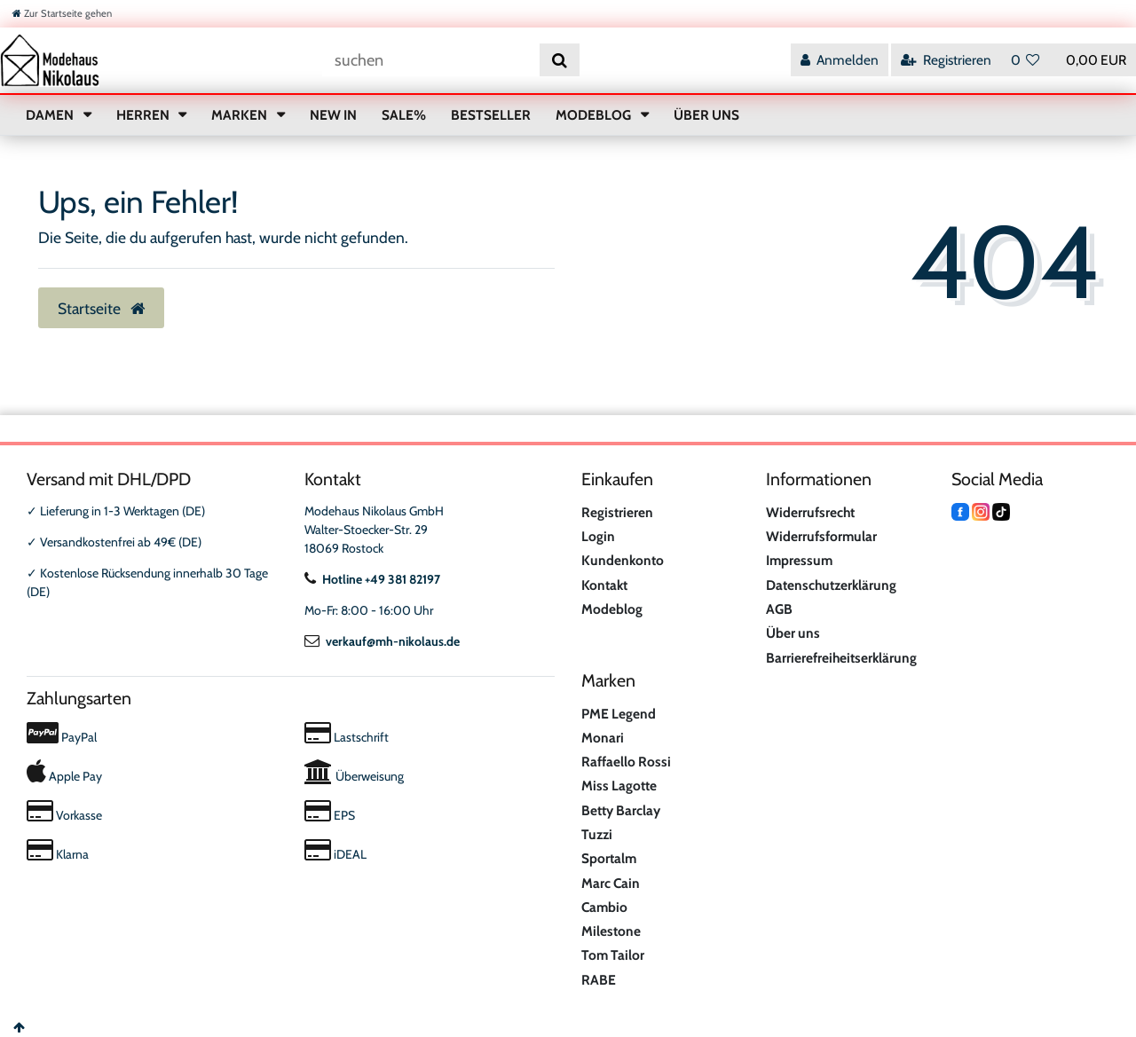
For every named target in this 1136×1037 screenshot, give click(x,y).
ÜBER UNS (706, 114)
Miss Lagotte (619, 785)
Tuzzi (596, 834)
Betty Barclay (620, 810)
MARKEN (240, 114)
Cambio (604, 907)
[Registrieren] (946, 59)
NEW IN (333, 114)
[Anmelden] (839, 59)
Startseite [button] (101, 308)
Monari (602, 737)
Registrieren (617, 512)
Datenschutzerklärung (831, 585)
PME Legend (618, 713)
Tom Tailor (612, 955)
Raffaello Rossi (626, 761)
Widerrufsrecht (810, 512)
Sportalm (608, 858)
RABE (598, 979)
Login (598, 536)
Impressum (799, 560)
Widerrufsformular (821, 536)
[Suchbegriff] (431, 59)
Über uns (793, 633)
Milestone (611, 931)
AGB (779, 609)
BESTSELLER (491, 114)
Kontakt (604, 585)
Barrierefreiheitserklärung (841, 657)
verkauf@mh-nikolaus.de (382, 641)
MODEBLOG (595, 114)
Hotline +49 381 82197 (372, 579)
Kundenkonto (622, 560)
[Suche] (560, 59)
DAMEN (51, 114)
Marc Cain (610, 883)
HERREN (144, 114)
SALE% (404, 114)
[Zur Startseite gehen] (62, 13)
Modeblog (612, 609)
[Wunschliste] (1025, 59)
